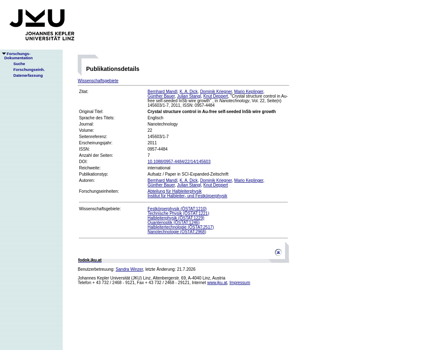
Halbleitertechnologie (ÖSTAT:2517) (181, 227)
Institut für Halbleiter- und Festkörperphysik (187, 196)
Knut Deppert (215, 96)
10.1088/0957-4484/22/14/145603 (179, 161)
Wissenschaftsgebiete (98, 80)
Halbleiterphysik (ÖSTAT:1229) (176, 218)
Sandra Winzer (129, 269)
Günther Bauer (161, 96)
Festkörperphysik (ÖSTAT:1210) (177, 208)
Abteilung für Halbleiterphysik (175, 191)
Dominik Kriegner (216, 91)
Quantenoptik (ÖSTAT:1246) (174, 222)
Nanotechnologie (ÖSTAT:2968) (177, 231)
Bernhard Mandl (162, 91)
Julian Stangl (189, 96)
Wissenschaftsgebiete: (100, 208)
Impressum (239, 282)
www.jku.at (217, 282)
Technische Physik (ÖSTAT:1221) (178, 213)
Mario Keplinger (248, 91)
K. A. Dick (189, 91)
